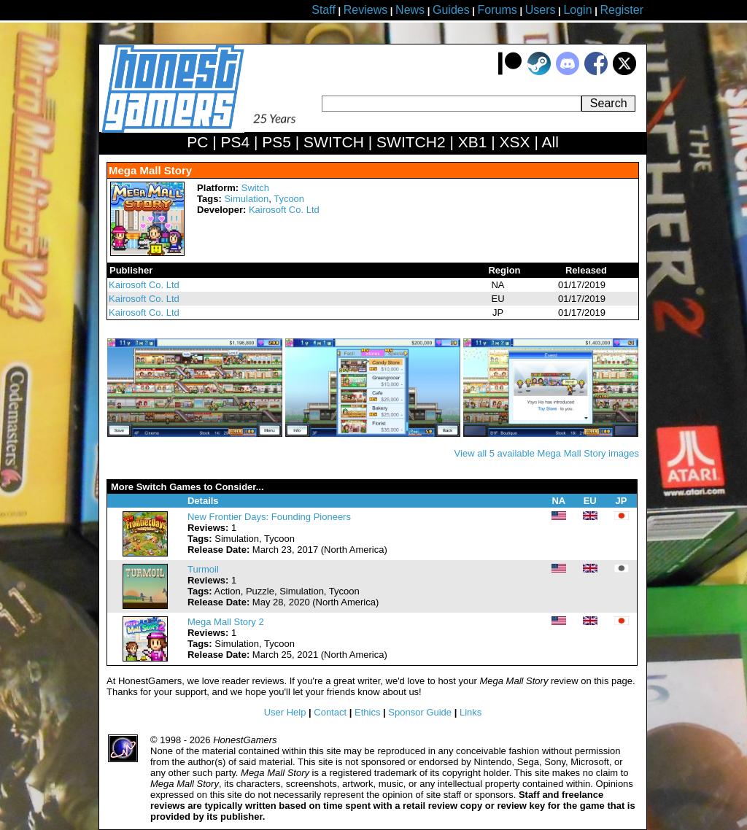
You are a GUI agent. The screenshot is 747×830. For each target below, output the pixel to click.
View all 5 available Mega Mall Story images (546, 453)
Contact (330, 712)
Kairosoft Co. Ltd (284, 209)
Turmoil (203, 569)
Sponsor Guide (420, 712)
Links (470, 712)
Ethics (367, 712)
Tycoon (289, 198)
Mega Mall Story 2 (225, 621)
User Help (285, 712)
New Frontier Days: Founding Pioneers (269, 516)
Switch (255, 187)
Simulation (246, 198)
